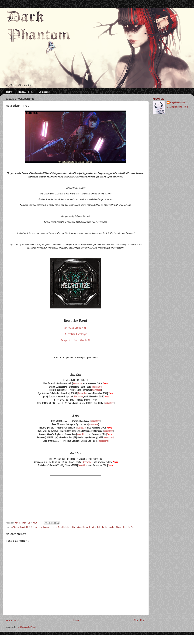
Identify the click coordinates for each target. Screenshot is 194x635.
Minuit (79, 527)
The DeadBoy (110, 527)
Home (9, 91)
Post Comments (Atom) (26, 627)
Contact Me (44, 91)
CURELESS (32, 527)
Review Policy (25, 91)
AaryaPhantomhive (177, 102)
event (40, 527)
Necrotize (77, 383)
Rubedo (100, 527)
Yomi (133, 527)
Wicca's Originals (123, 527)
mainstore (97, 387)
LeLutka (66, 527)
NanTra (85, 527)
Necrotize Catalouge (75, 334)
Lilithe (73, 527)
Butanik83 (24, 527)
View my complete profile (177, 107)
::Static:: (15, 527)
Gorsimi (46, 527)
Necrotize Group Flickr (75, 327)
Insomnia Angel (56, 527)
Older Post (139, 620)
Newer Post (12, 620)
